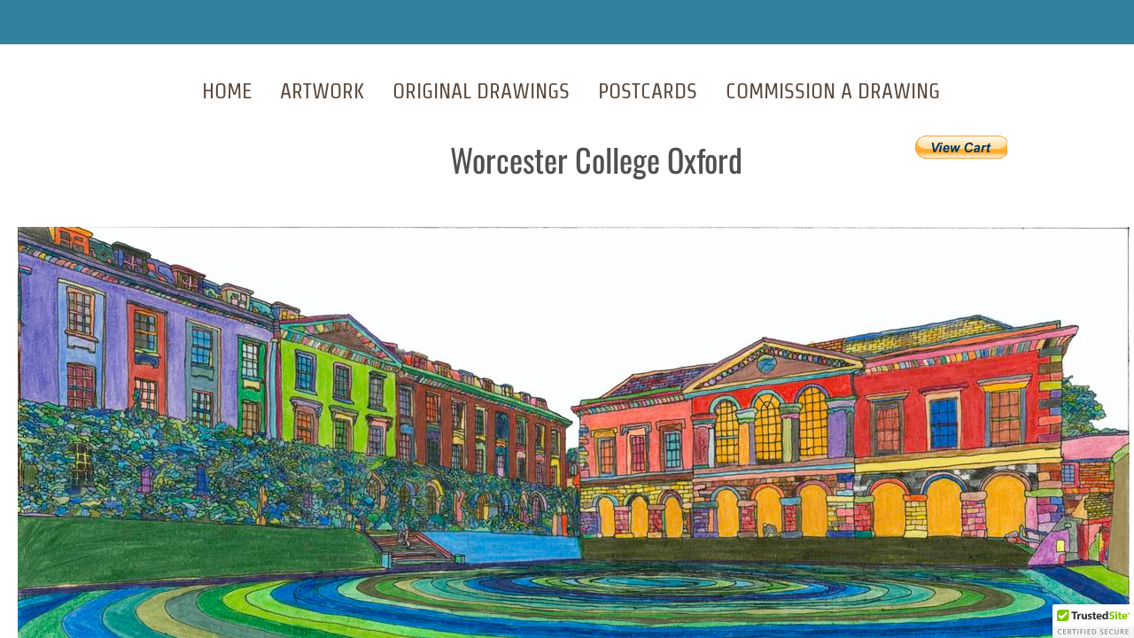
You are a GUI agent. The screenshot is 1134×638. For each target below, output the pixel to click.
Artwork (322, 91)
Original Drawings (481, 91)
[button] (1093, 621)
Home (227, 91)
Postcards (647, 91)
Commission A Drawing (833, 91)
